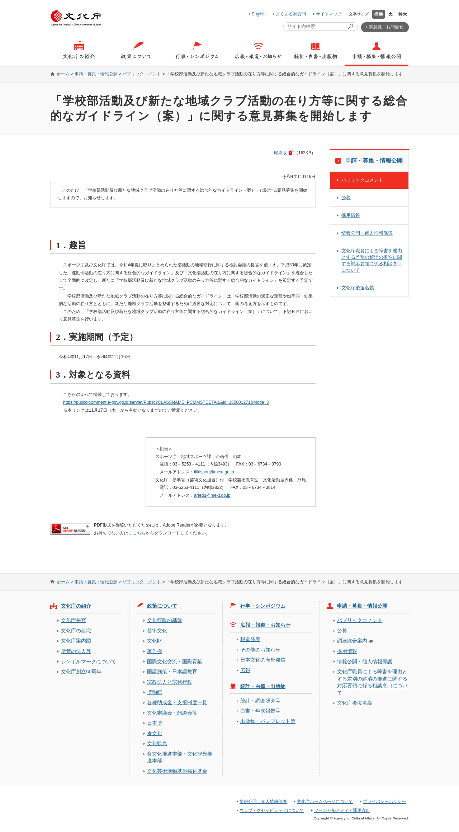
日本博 (154, 723)
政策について (162, 606)
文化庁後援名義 (357, 287)
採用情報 (350, 215)
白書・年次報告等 (260, 711)
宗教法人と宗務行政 (169, 682)
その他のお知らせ (260, 650)
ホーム (63, 73)
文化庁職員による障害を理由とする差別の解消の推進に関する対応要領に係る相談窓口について (371, 260)
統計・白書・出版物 (262, 686)
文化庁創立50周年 (81, 671)
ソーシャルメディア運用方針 (342, 810)
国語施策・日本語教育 (172, 671)
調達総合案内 (352, 641)
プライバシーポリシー (384, 801)
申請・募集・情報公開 (96, 73)
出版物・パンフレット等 (267, 721)
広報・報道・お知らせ (265, 625)
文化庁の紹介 (76, 606)
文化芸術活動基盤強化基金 (177, 771)
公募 (346, 197)
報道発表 (250, 639)
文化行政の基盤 (164, 620)
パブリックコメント (141, 73)
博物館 (154, 692)
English (259, 14)
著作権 (154, 651)
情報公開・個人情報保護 (367, 233)
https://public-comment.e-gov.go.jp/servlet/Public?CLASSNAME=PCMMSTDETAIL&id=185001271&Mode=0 (166, 402)
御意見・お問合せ (386, 26)
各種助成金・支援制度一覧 (177, 702)
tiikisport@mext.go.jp (214, 472)
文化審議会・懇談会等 (172, 713)
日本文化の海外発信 (262, 660)
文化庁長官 (73, 620)
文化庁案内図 (76, 641)
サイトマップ (329, 14)
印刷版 (280, 152)
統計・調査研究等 (260, 701)
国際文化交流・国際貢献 (174, 661)
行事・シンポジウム (262, 606)
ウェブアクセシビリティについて (272, 810)
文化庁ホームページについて (325, 801)
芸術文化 (157, 631)
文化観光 (157, 743)
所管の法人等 (76, 651)
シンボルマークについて (88, 661)
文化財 (154, 641)
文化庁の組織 (76, 631)
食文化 (154, 733)
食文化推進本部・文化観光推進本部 (179, 757)
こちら (139, 533)
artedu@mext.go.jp (212, 495)
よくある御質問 (291, 14)
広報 (245, 670)
